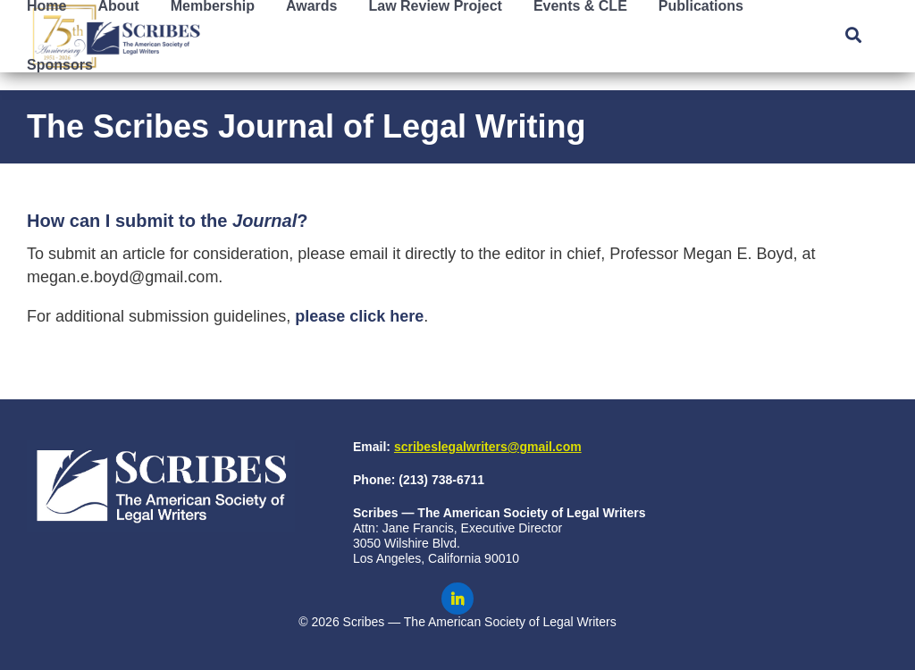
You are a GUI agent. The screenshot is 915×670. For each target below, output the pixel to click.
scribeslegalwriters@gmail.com (488, 447)
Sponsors (60, 64)
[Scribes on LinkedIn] (457, 598)
